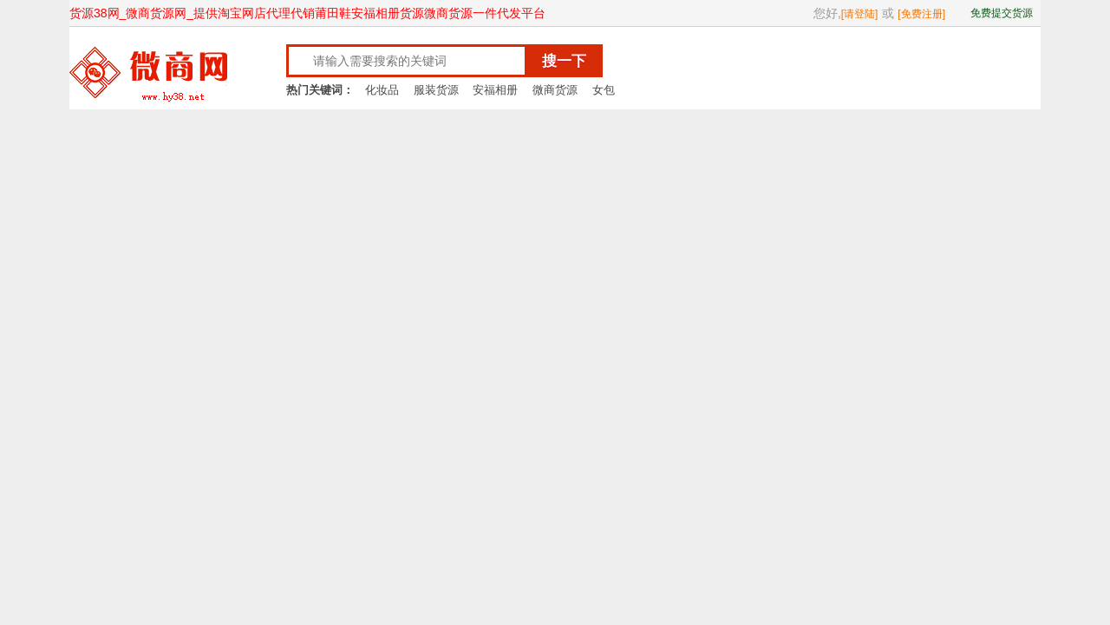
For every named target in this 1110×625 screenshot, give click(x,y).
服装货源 (436, 89)
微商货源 (555, 89)
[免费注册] (921, 14)
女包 (603, 89)
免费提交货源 (1001, 13)
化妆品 (382, 89)
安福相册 (495, 89)
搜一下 (564, 61)
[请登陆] (859, 14)
